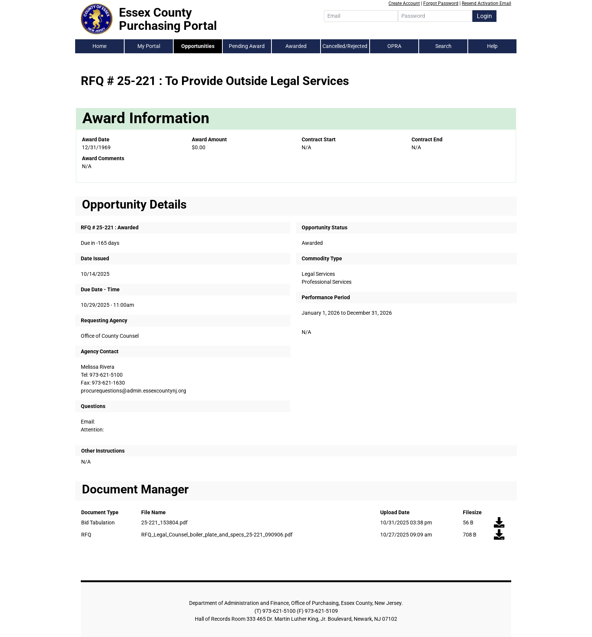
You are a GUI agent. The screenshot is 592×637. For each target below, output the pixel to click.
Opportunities (197, 46)
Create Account (404, 3)
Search (443, 46)
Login (484, 16)
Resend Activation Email (486, 3)
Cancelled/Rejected (344, 46)
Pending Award (247, 46)
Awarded (296, 46)
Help (492, 46)
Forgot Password (440, 3)
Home (99, 46)
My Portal (148, 46)
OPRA (394, 46)
